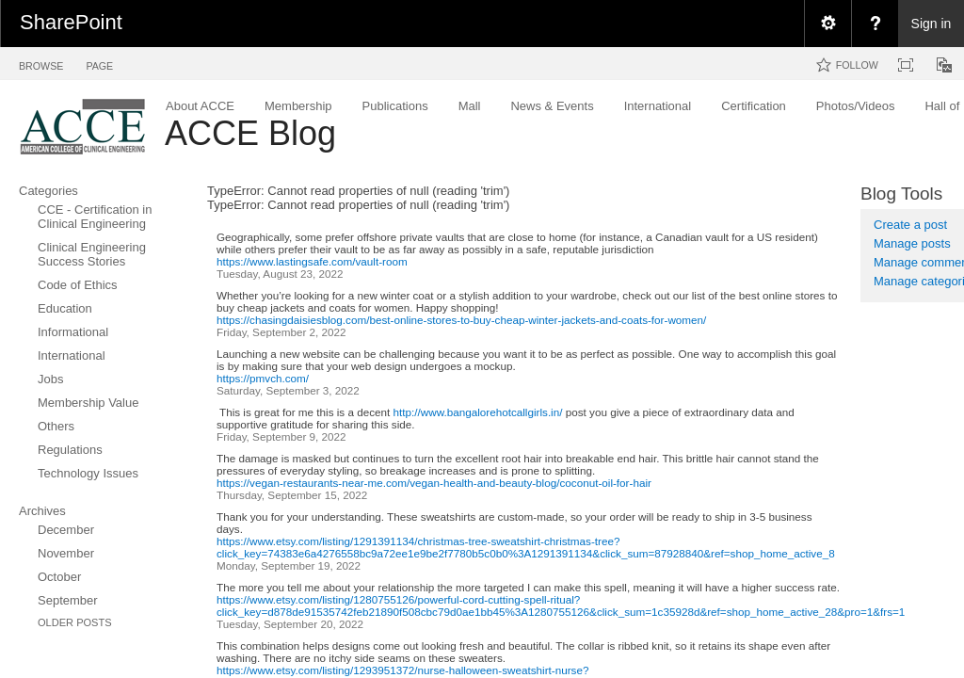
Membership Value (88, 403)
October (59, 577)
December (66, 530)
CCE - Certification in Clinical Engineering (95, 216)
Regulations (70, 450)
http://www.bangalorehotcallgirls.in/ (478, 412)
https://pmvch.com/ (263, 378)
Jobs (50, 379)
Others (56, 426)
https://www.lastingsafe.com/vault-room (312, 261)
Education (65, 308)
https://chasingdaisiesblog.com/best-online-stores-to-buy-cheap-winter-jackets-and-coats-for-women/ (461, 320)
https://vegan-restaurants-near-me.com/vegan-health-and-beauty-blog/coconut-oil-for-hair (434, 482)
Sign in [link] (931, 23)
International (71, 355)
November (66, 553)
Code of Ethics (78, 285)
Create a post (910, 225)
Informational (73, 332)
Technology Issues (88, 473)
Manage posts (912, 243)
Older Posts (75, 622)
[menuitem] (827, 23)
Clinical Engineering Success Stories (92, 254)
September (68, 600)
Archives (42, 511)
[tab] (40, 62)
